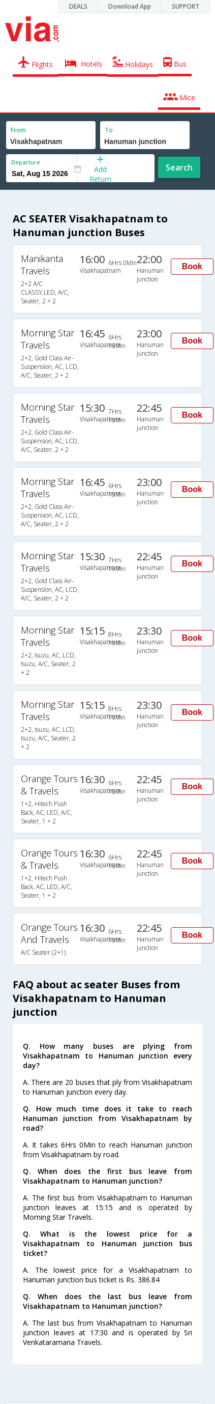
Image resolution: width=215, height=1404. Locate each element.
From (18, 130)
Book (192, 266)
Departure (25, 162)
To (109, 130)
